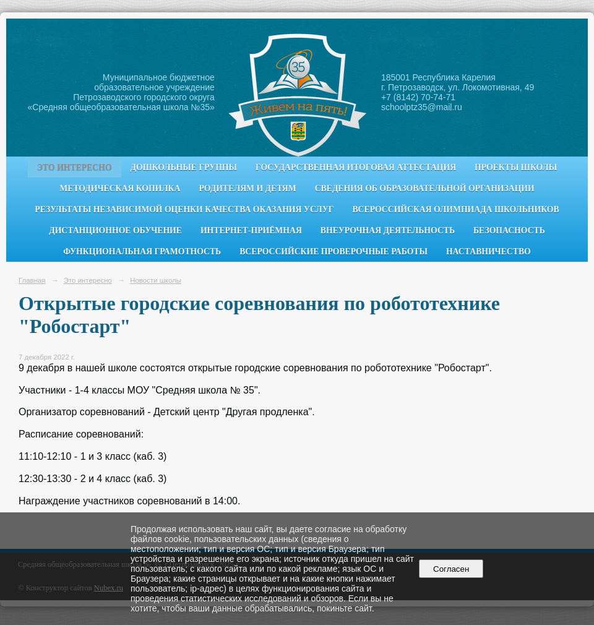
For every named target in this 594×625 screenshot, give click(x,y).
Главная (32, 280)
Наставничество (488, 251)
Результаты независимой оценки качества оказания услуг (184, 209)
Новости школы (155, 280)
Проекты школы (516, 167)
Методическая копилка (119, 188)
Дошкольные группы (184, 167)
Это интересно (74, 167)
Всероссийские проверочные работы (333, 251)
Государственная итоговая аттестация (356, 167)
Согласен (451, 569)
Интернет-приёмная (251, 230)
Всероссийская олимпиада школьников (455, 209)
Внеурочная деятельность (388, 230)
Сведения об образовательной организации (425, 188)
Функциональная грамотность (142, 251)
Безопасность (509, 230)
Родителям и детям (247, 188)
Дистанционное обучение (115, 230)
